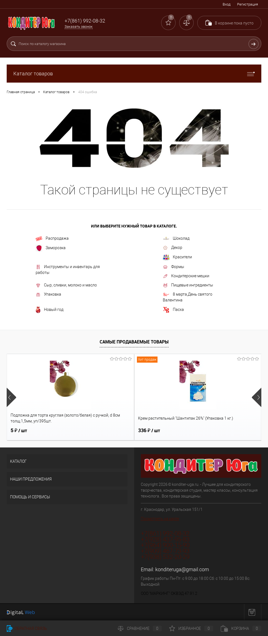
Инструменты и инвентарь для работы (68, 269)
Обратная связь (27, 628)
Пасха (173, 309)
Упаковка (48, 294)
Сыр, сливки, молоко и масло (66, 285)
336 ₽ (106, 430)
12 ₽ (190, 430)
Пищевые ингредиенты (188, 285)
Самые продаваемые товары (134, 342)
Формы (173, 266)
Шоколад (176, 238)
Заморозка (51, 248)
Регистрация (247, 4)
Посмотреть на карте (160, 518)
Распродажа (52, 238)
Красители (177, 257)
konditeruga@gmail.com (182, 569)
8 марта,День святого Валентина (187, 297)
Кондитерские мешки (186, 276)
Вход (226, 4)
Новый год (49, 309)
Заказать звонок (79, 26)
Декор (172, 247)
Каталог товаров (134, 74)
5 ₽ (19, 430)
